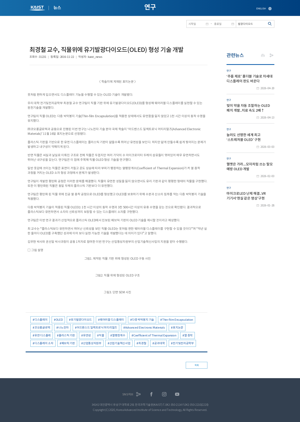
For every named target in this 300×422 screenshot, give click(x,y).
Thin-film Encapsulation (177, 319)
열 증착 (188, 335)
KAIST (38, 8)
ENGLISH (261, 8)
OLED (59, 319)
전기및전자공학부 (183, 343)
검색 (270, 24)
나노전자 (63, 327)
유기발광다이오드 (81, 319)
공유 (271, 55)
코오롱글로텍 (42, 327)
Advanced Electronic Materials (145, 327)
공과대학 (159, 343)
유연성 (87, 335)
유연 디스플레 (42, 335)
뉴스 (57, 7)
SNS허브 (128, 394)
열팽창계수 (118, 335)
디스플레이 (41, 319)
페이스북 (151, 394)
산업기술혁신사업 (119, 343)
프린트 (263, 55)
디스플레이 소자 (43, 343)
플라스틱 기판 (67, 335)
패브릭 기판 (68, 343)
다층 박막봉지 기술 (143, 319)
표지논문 (178, 327)
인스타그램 (164, 394)
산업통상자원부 (92, 343)
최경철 (142, 343)
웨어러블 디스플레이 (112, 319)
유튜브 (177, 394)
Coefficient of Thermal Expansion (154, 335)
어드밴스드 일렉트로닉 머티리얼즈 (97, 327)
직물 (101, 335)
